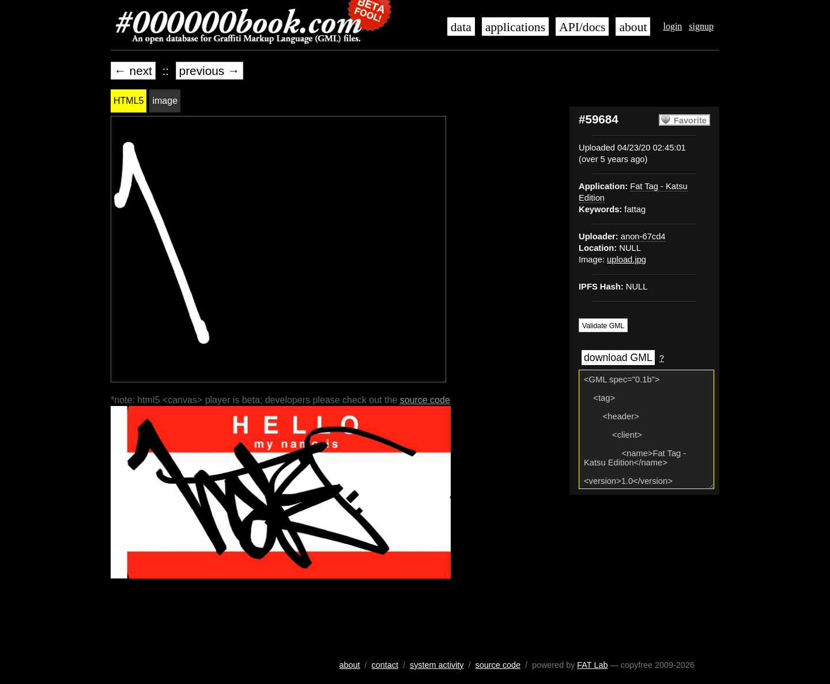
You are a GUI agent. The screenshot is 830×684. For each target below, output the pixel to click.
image (165, 101)
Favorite (690, 120)
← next (133, 70)
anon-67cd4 (643, 236)
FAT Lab (592, 665)
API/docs (582, 27)
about (633, 27)
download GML (618, 357)
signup (701, 26)
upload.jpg (626, 259)
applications (515, 27)
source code (425, 400)
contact (385, 665)
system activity (437, 665)
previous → (209, 70)
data (461, 27)
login (672, 26)
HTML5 (129, 101)
